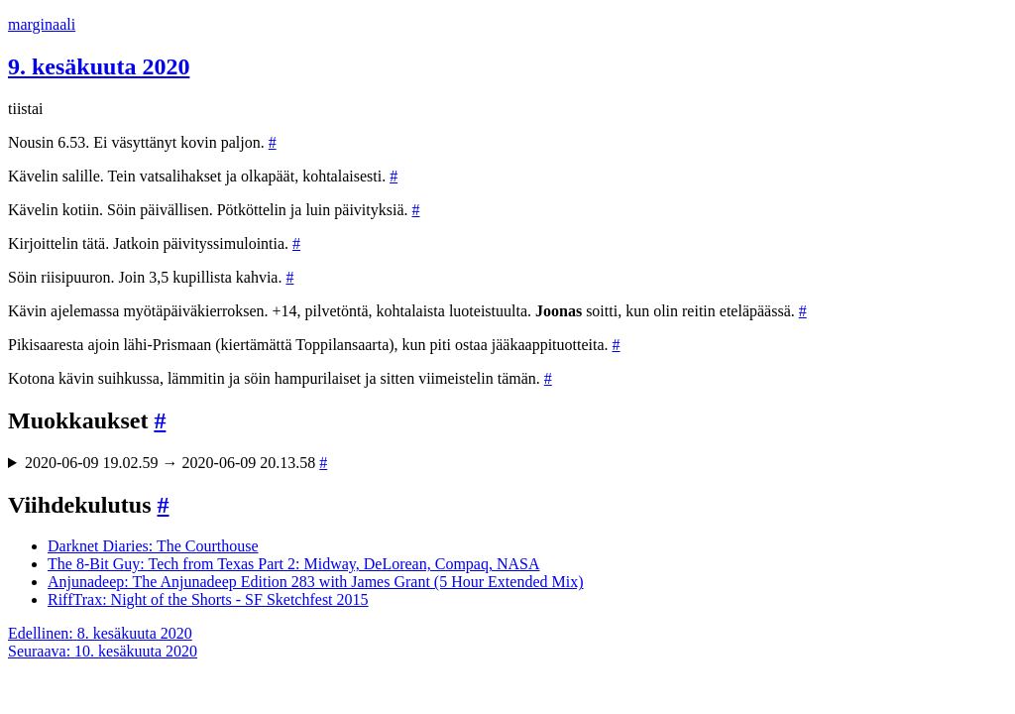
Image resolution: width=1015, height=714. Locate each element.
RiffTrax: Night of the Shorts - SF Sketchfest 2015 (208, 599)
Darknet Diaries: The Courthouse (153, 545)
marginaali (41, 24)
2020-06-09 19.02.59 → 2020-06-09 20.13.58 (176, 462)
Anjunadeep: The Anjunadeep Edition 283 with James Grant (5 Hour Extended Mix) (315, 581)
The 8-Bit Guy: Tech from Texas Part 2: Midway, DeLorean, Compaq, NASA (293, 563)
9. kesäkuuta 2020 (98, 66)
